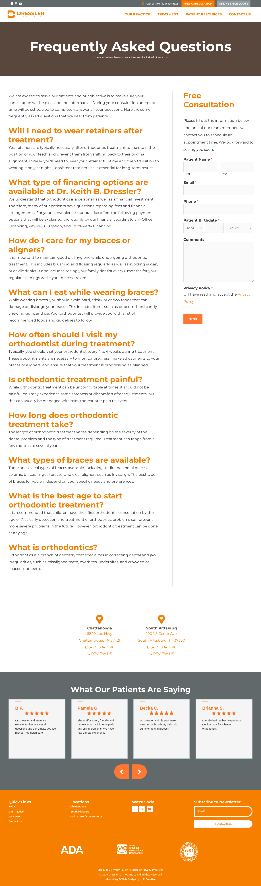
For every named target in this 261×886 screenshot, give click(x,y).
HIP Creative (148, 879)
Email (189, 182)
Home (97, 57)
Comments (193, 239)
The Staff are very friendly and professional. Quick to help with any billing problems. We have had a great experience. (96, 726)
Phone (190, 201)
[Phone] (218, 209)
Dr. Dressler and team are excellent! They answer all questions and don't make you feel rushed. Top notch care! (35, 726)
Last (224, 174)
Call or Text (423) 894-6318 (86, 816)
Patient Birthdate (201, 220)
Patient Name (197, 159)
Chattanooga (99, 628)
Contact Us (240, 14)
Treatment (168, 14)
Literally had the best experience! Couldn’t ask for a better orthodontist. (222, 724)
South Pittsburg (161, 628)
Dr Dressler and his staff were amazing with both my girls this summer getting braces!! (158, 724)
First (186, 174)
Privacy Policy (198, 288)
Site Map (103, 869)
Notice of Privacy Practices (146, 869)
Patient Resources (204, 14)
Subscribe (223, 823)
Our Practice (137, 14)
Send (193, 319)
